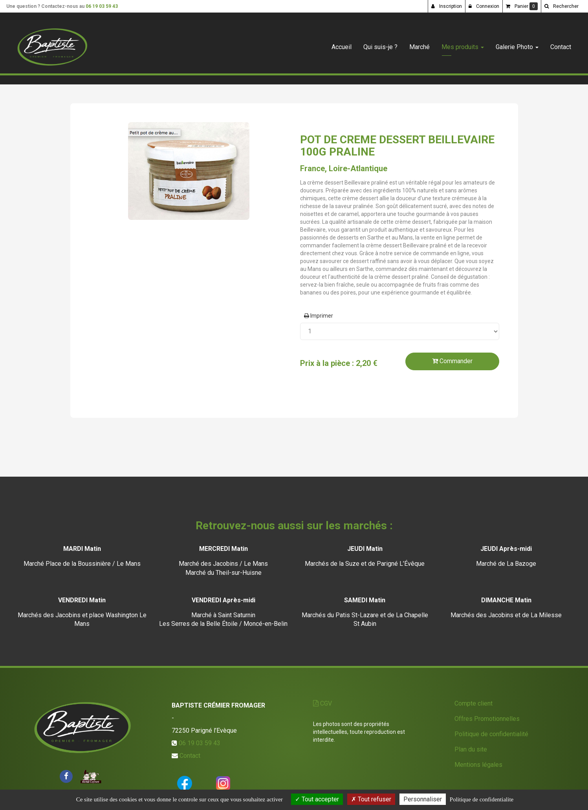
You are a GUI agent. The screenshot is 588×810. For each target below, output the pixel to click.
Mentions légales (478, 764)
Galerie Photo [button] (517, 44)
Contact (560, 44)
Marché (419, 44)
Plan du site (470, 749)
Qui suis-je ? (380, 44)
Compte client (473, 703)
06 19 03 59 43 (102, 6)
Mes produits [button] (462, 44)
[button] (561, 6)
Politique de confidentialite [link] (481, 799)
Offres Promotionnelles (487, 718)
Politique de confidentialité (491, 734)
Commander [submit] (452, 361)
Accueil (342, 44)
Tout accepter (317, 799)
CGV (322, 703)
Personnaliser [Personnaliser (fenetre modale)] (422, 799)
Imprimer (318, 316)
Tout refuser (371, 799)
